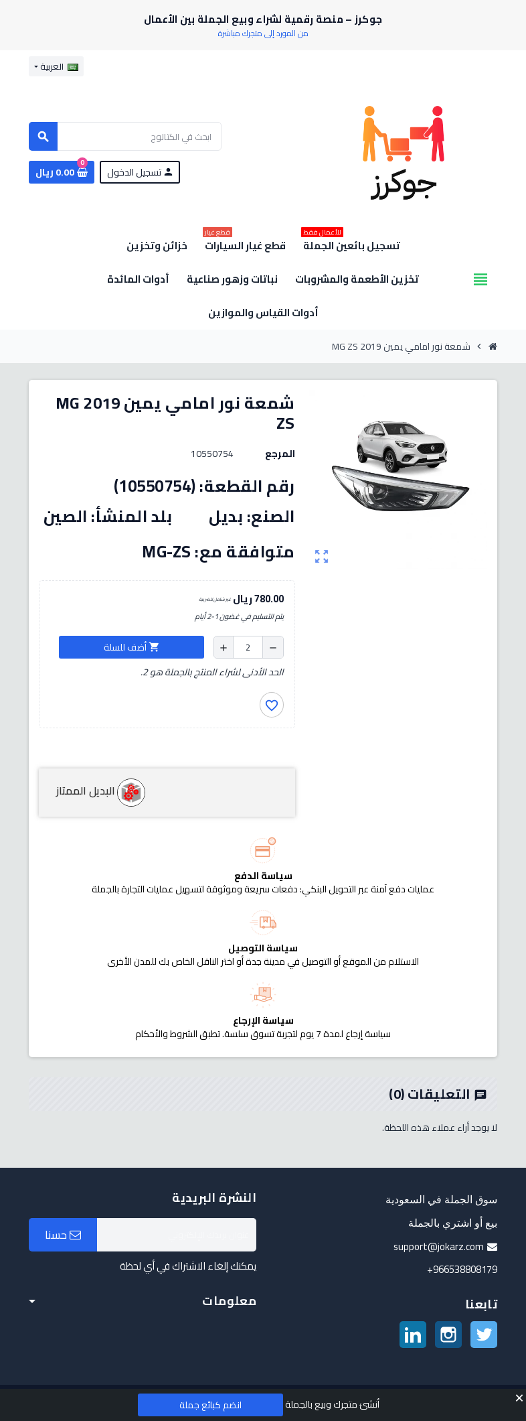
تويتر (483, 1334)
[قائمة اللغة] (56, 66)
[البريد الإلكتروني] (176, 1234)
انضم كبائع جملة (210, 1405)
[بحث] (125, 136)
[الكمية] (248, 647)
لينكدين (413, 1334)
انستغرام (448, 1334)
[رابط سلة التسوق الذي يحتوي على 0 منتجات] (61, 172)
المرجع (280, 453)
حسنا (63, 1234)
